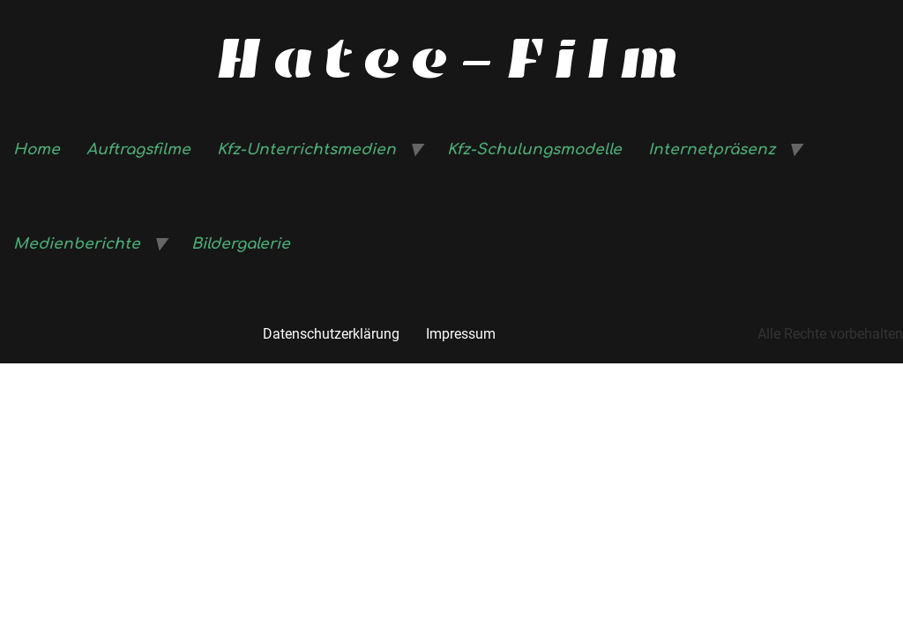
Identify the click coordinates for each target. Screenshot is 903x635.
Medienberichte (76, 243)
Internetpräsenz (711, 149)
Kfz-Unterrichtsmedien (306, 149)
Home (36, 149)
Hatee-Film (452, 58)
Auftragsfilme (138, 149)
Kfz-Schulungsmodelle (534, 149)
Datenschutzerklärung (331, 333)
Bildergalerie (240, 243)
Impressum (461, 333)
